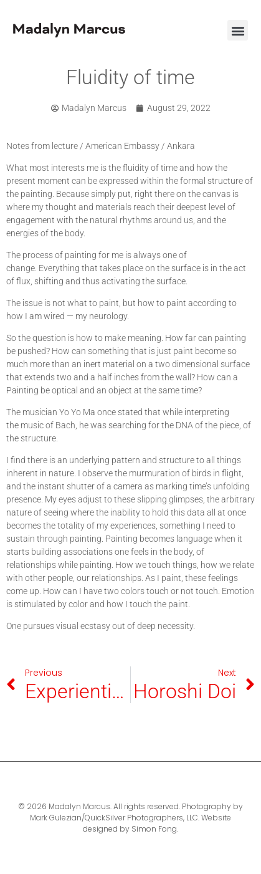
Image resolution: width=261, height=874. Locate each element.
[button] (237, 30)
